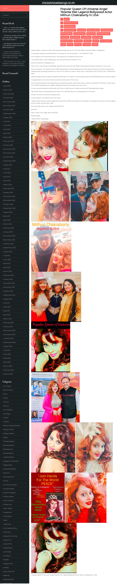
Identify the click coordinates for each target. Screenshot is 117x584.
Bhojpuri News (8, 433)
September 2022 (9, 248)
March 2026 (7, 90)
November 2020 (9, 334)
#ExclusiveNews (79, 34)
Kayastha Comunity (10, 536)
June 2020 (7, 354)
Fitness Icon (7, 504)
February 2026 (8, 94)
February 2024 (8, 188)
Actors (5, 398)
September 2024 (9, 161)
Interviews (7, 532)
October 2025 (8, 109)
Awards (6, 421)
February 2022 (8, 275)
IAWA (5, 520)
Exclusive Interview (10, 485)
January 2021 (8, 326)
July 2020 (6, 350)
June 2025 (7, 125)
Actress (70, 44)
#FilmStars (64, 37)
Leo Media (7, 552)
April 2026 (7, 86)
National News (8, 579)
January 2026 (8, 98)
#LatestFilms (75, 37)
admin (67, 19)
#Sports (95, 41)
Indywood (7, 524)
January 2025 (8, 145)
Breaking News (70, 26)
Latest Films (7, 544)
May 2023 (6, 216)
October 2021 (8, 291)
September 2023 (9, 208)
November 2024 (9, 153)
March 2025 (7, 137)
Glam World (7, 508)
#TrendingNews (106, 41)
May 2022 (6, 263)
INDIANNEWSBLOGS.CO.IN (58, 3)
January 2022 (8, 279)
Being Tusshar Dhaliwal (11, 425)
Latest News (7, 548)
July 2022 (6, 255)
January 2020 (8, 374)
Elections (6, 473)
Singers (95, 44)
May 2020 (6, 358)
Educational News (9, 469)
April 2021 (6, 315)
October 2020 (8, 338)
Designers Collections (11, 461)
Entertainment (8, 477)
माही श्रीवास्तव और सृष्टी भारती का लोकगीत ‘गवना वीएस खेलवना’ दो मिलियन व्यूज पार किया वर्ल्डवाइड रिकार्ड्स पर (14, 38)
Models (6, 567)
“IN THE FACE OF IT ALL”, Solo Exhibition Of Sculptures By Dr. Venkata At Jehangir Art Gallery (13, 63)
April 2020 (7, 362)
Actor (5, 394)
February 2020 (8, 370)
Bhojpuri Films (8, 429)
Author (5, 418)
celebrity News (8, 457)
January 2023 (8, 232)
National (6, 575)
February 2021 (8, 322)
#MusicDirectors (66, 41)
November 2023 (9, 200)
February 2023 (8, 228)
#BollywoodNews (93, 30)
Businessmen (8, 449)
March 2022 (7, 271)
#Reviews (87, 41)
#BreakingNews (106, 30)
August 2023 (7, 212)
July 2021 (6, 303)
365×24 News (8, 390)
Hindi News (7, 516)
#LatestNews (86, 37)
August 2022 (7, 252)
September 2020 (9, 342)
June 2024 (7, 173)
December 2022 (9, 236)
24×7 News (7, 386)
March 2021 (7, 319)
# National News (70, 30)
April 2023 (7, 220)
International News (10, 528)
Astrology (6, 414)
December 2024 (9, 149)
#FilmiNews (91, 34)
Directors (78, 44)
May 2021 (6, 311)
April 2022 (7, 267)
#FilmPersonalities (103, 34)
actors (63, 44)
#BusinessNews (66, 34)
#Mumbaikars (97, 37)
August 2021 (7, 299)
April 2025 (7, 133)
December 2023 (9, 196)
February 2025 (8, 141)
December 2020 (9, 330)
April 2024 (7, 180)
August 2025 (7, 117)
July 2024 (6, 169)
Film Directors (8, 500)
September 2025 (9, 113)
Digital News (7, 465)
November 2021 (9, 287)
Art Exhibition (8, 410)
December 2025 (9, 102)
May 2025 (6, 129)
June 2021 (7, 307)
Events (5, 481)
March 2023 (7, 224)
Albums (6, 406)
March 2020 (7, 366)
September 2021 (9, 295)
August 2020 (7, 346)
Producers (86, 44)
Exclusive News (8, 489)
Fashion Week (8, 496)
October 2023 (8, 204)
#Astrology (81, 30)
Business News (8, 445)
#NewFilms (78, 41)
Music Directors (8, 571)
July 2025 (6, 121)
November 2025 (9, 105)
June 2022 (7, 259)
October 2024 (8, 157)
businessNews (8, 453)
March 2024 (7, 184)
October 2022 (8, 244)
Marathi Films (8, 564)
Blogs (5, 437)
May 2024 (6, 177)
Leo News (7, 556)
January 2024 (8, 192)
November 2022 (9, 240)
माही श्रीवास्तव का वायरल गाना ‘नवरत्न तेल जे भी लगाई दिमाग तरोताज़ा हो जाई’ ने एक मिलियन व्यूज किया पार (13, 46)
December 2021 (9, 283)
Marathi (6, 560)
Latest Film (7, 540)
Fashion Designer (9, 493)
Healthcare (7, 512)
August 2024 (7, 165)
